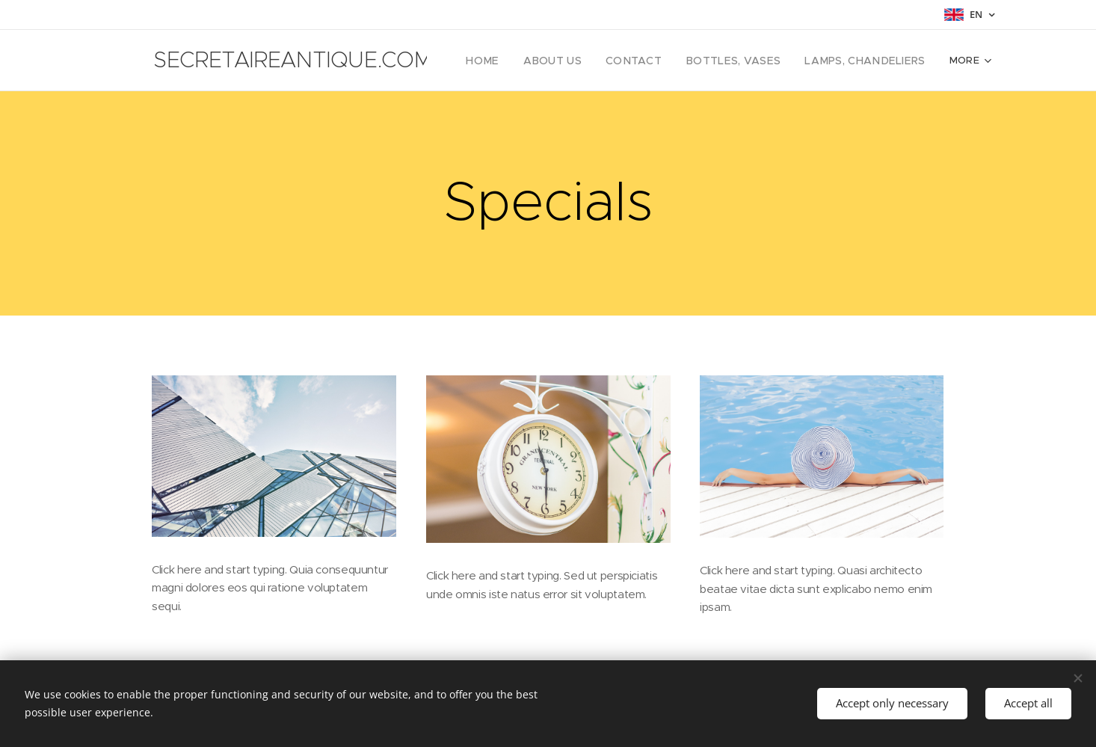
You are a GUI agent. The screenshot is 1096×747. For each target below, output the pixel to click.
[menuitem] (518, 60)
